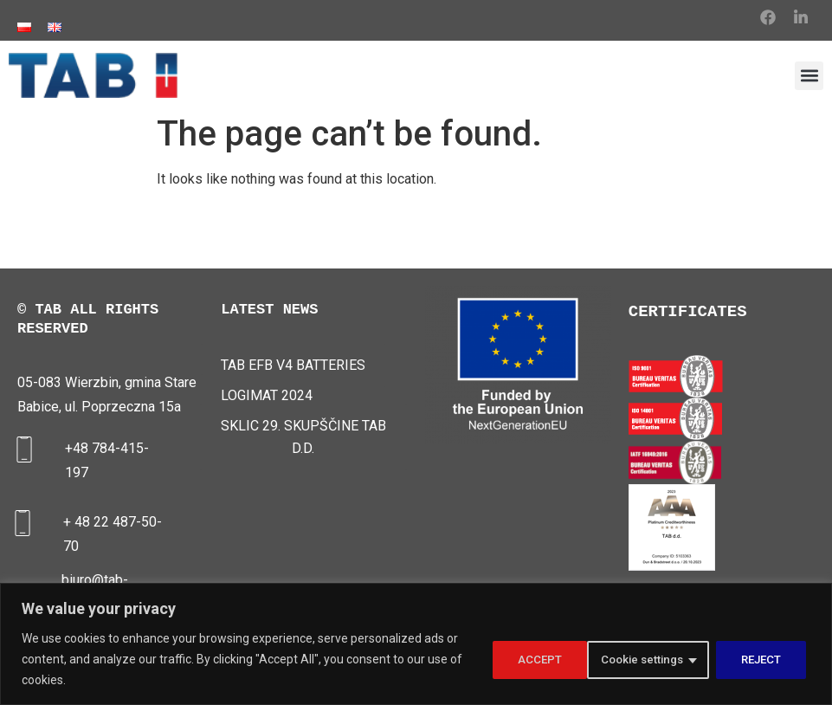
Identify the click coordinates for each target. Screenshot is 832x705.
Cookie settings (537, 659)
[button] (809, 75)
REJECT (661, 659)
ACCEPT (762, 659)
